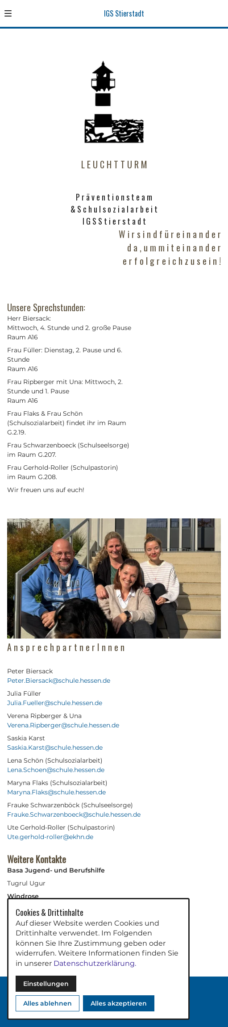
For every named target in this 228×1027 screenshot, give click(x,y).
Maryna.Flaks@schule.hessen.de (56, 792)
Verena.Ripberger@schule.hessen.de (63, 725)
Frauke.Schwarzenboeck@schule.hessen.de (74, 814)
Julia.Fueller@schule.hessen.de (54, 703)
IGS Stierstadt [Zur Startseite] (124, 13)
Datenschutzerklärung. (95, 963)
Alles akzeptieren (119, 1003)
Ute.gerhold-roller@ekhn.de (50, 837)
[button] (8, 13)
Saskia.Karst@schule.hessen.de (55, 747)
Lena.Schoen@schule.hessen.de (55, 770)
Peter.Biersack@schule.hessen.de (58, 680)
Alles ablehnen (47, 1003)
